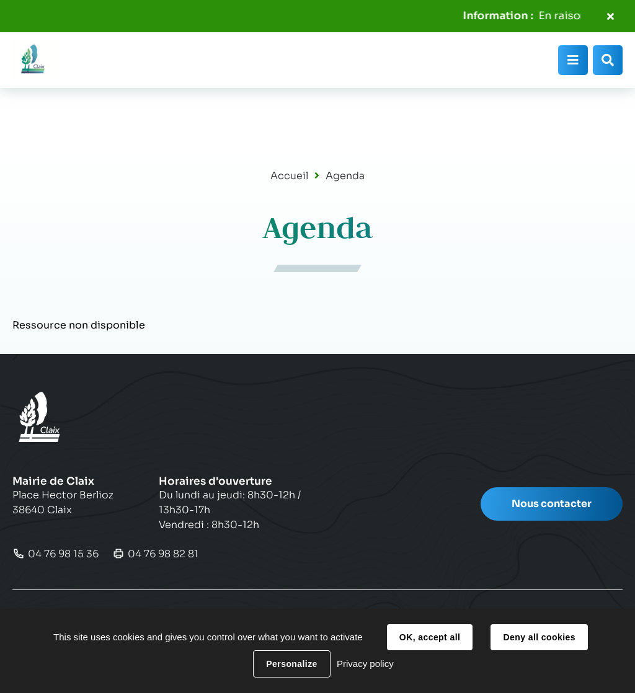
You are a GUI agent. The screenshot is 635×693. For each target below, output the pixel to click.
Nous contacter (552, 503)
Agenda (345, 175)
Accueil (289, 175)
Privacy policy (365, 663)
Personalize (291, 664)
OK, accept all (429, 637)
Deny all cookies (539, 637)
